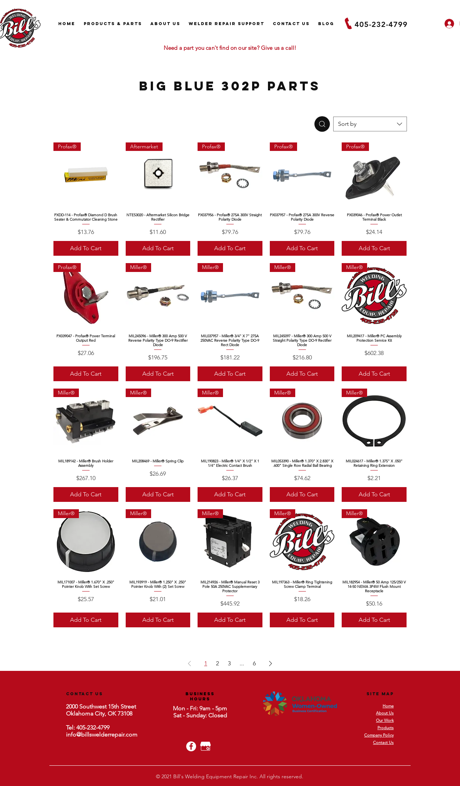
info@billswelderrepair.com (101, 734)
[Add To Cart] (85, 248)
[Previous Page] (189, 663)
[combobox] (370, 124)
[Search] (322, 124)
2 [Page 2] (217, 663)
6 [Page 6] (254, 663)
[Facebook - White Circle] (191, 746)
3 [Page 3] (229, 663)
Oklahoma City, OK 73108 (99, 713)
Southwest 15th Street (107, 706)
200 (70, 706)
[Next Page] (270, 663)
